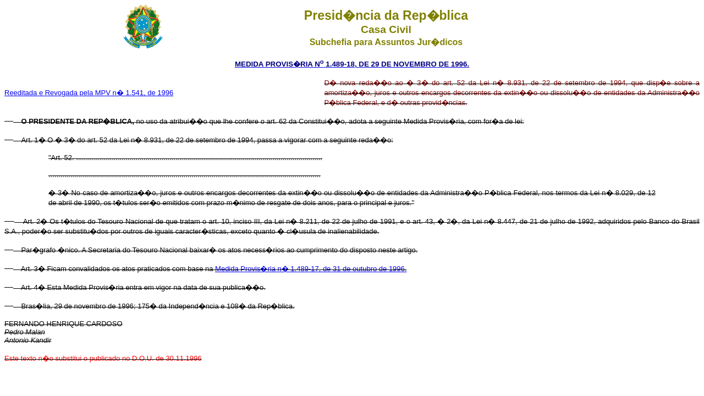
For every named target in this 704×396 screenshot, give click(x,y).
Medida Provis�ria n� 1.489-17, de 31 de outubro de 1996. (310, 269)
